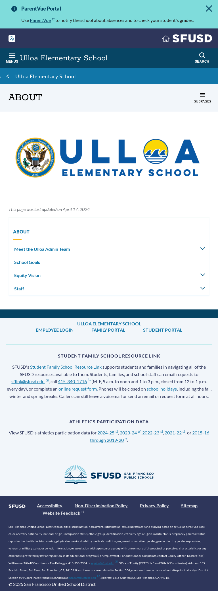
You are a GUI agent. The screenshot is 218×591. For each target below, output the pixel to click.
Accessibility (49, 505)
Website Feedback (63, 513)
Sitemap (189, 505)
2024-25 (107, 432)
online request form (77, 388)
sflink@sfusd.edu (30, 381)
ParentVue (42, 20)
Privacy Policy (154, 505)
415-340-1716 (74, 381)
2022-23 (152, 432)
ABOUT (21, 231)
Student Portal (162, 330)
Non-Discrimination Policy (101, 505)
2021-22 (175, 432)
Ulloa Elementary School (45, 76)
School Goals (27, 262)
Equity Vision (27, 275)
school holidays (162, 388)
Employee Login (55, 330)
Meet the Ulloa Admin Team (42, 249)
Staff (19, 288)
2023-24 (130, 432)
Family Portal (108, 330)
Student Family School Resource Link (66, 367)
